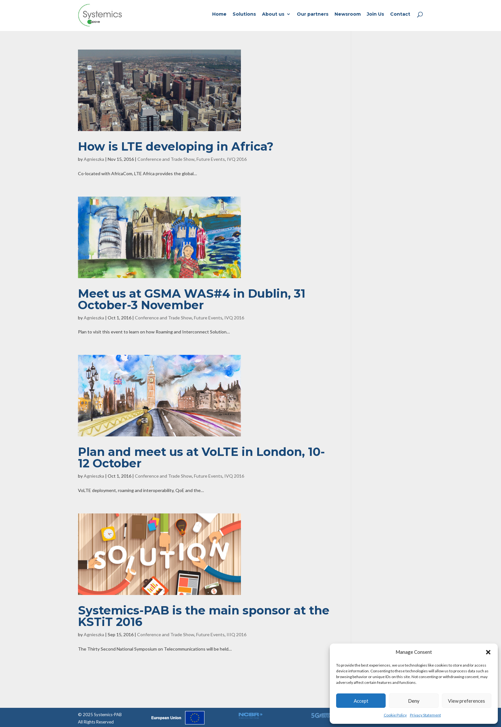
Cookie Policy (395, 715)
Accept (361, 701)
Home (219, 14)
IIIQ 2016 (236, 634)
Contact (400, 14)
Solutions (244, 14)
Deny (414, 701)
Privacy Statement (425, 715)
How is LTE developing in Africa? (176, 146)
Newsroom (348, 14)
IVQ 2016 (237, 159)
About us (273, 14)
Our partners (312, 14)
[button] (488, 652)
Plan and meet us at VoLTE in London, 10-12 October (201, 457)
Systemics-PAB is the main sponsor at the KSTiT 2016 (203, 616)
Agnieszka (94, 159)
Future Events (211, 159)
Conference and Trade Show (166, 159)
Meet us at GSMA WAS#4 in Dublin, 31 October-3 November (191, 299)
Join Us (375, 14)
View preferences (466, 701)
